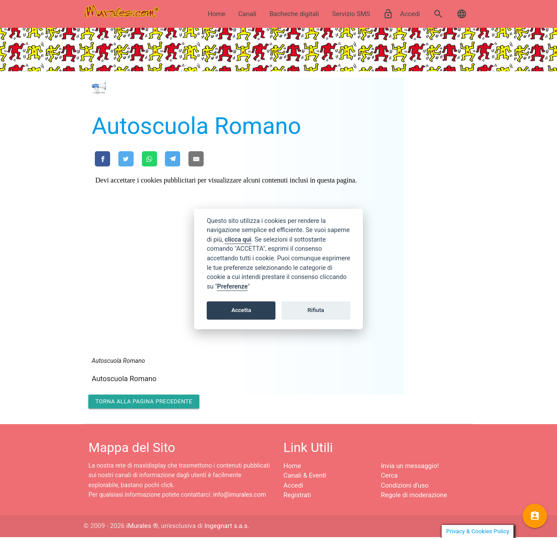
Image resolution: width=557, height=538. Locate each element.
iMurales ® (142, 527)
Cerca (389, 477)
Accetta (241, 310)
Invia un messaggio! (410, 467)
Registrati (297, 496)
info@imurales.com (239, 495)
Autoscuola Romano (196, 125)
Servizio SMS (351, 14)
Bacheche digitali (294, 14)
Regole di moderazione (414, 496)
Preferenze (232, 286)
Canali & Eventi (304, 477)
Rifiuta (316, 310)
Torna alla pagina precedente (143, 402)
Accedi (401, 14)
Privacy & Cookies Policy (477, 531)
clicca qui (238, 239)
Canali (247, 14)
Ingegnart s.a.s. (226, 527)
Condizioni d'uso (405, 486)
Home (216, 14)
